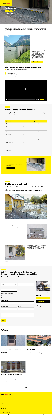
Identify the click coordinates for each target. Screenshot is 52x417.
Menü (43, 415)
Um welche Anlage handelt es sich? (7, 293)
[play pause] (26, 89)
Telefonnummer (4, 306)
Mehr (26, 387)
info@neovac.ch (41, 301)
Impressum (18, 412)
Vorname (20, 282)
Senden (3, 320)
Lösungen (26, 415)
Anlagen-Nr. (5, 295)
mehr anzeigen (4, 352)
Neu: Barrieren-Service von (15, 161)
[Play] (6, 99)
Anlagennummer (5, 300)
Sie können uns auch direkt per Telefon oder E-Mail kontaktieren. (42, 294)
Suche (9, 415)
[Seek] (21, 99)
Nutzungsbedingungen (5, 412)
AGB (22, 412)
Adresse (4, 297)
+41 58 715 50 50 (41, 298)
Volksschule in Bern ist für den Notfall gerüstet (11, 374)
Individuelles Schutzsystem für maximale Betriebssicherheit (36, 349)
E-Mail (19, 306)
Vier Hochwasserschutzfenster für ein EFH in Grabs (12, 348)
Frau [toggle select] (3, 284)
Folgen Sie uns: (3, 406)
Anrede (2, 282)
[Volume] (42, 99)
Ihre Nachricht (4, 312)
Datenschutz (12, 412)
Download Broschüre (37, 61)
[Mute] (39, 99)
